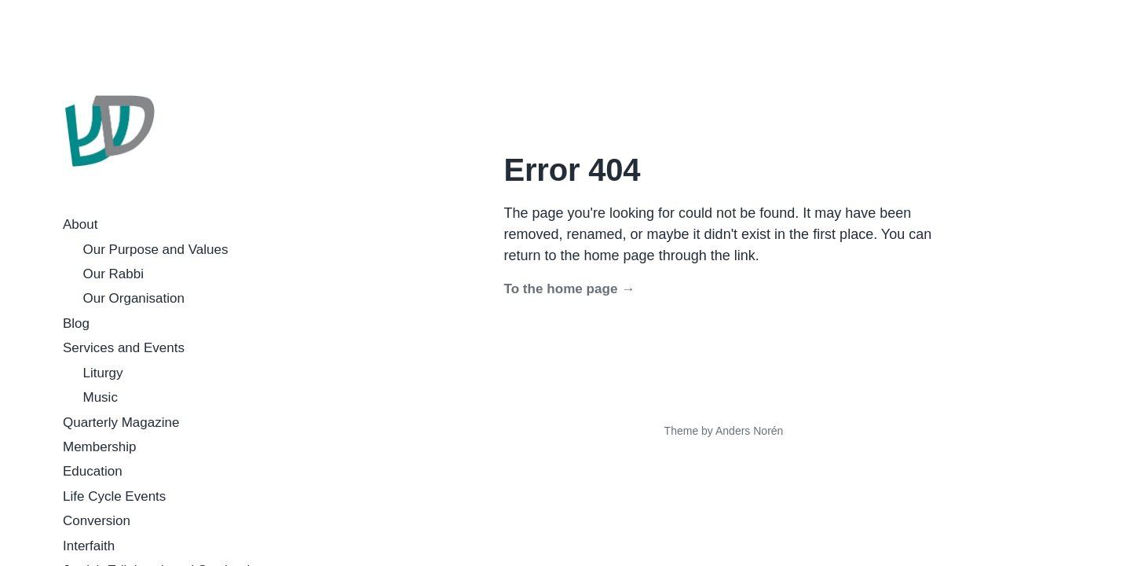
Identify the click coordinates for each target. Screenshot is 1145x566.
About (80, 224)
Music (100, 397)
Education (93, 471)
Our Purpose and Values (156, 249)
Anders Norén (749, 430)
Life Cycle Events (114, 496)
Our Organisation (134, 298)
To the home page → (569, 288)
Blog (76, 323)
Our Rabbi (113, 273)
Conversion (96, 520)
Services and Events (124, 347)
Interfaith (89, 545)
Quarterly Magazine (121, 422)
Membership (100, 446)
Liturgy (103, 373)
